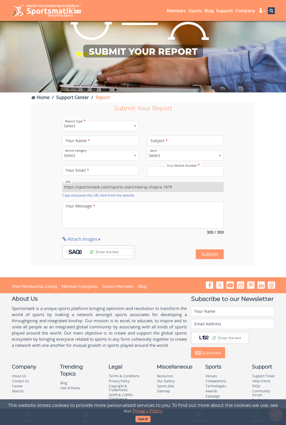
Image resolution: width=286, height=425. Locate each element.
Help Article (261, 381)
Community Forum (261, 393)
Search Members (118, 286)
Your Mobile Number (183, 165)
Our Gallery (166, 381)
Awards (211, 391)
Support (224, 11)
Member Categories (80, 286)
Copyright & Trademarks (118, 388)
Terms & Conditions (124, 376)
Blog (209, 11)
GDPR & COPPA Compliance (121, 397)
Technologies (216, 386)
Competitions (216, 381)
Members (176, 11)
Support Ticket (263, 376)
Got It (143, 419)
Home (40, 97)
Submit (209, 254)
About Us (19, 376)
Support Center (72, 97)
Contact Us (20, 381)
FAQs (256, 386)
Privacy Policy (147, 411)
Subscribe (208, 353)
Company (245, 11)
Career (17, 386)
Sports (195, 11)
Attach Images (81, 239)
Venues (211, 376)
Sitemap (163, 391)
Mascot (17, 391)
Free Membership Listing (34, 286)
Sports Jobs (165, 386)
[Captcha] (114, 252)
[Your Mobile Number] (185, 171)
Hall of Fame (70, 388)
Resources (165, 376)
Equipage (213, 396)
